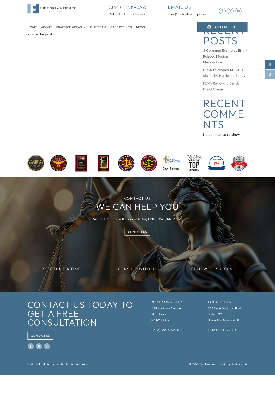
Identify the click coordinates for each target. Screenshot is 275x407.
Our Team (98, 27)
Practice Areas (69, 27)
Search (241, 47)
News (140, 27)
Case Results (121, 27)
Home (32, 27)
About (46, 27)
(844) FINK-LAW (151, 251)
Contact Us (137, 263)
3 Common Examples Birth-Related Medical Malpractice (225, 88)
